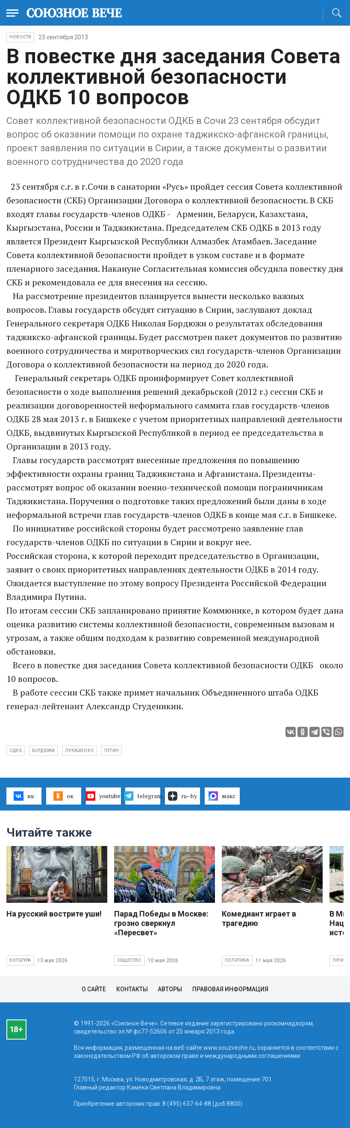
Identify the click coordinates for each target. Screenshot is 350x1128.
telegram (142, 796)
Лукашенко (79, 750)
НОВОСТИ (20, 37)
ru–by (182, 796)
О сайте (94, 989)
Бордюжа (43, 750)
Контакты (132, 989)
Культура (20, 960)
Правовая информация (230, 989)
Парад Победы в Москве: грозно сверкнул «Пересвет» (161, 923)
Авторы (170, 989)
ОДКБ (15, 750)
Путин (111, 750)
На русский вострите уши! (54, 913)
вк (24, 796)
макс (222, 796)
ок (63, 796)
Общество (129, 960)
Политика (237, 960)
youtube (103, 796)
